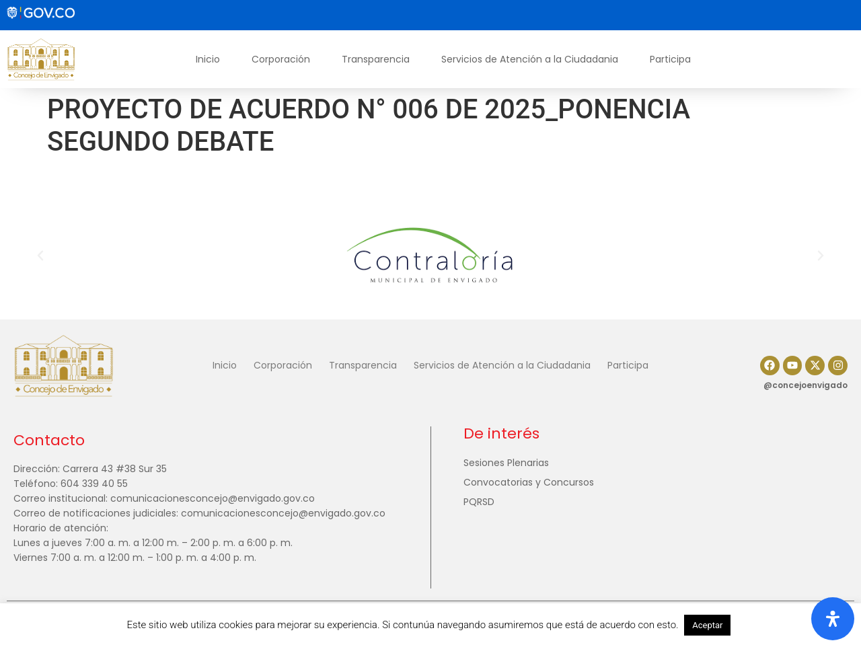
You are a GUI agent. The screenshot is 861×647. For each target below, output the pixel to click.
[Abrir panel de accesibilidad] (832, 618)
